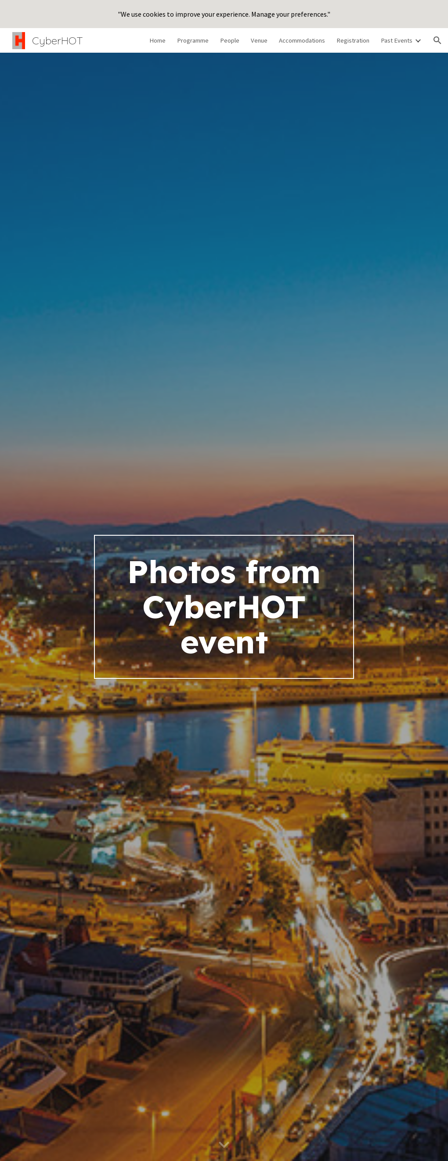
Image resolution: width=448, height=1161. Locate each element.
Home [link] (157, 40)
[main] (224, 607)
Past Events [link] (396, 40)
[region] (224, 14)
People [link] (229, 40)
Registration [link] (352, 40)
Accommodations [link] (302, 40)
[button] (437, 40)
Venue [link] (259, 40)
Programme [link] (193, 40)
